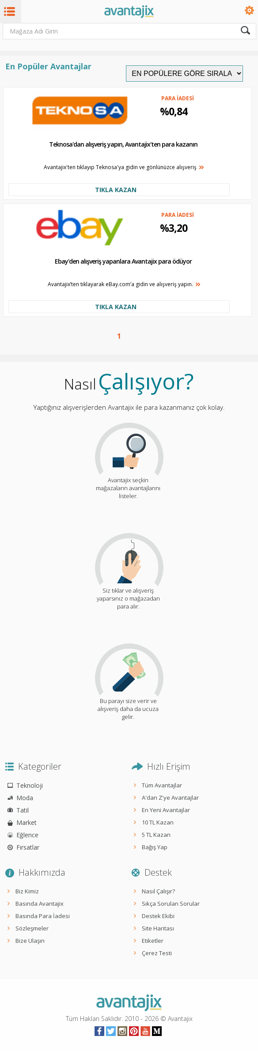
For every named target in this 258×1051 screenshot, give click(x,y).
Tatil (22, 810)
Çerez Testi (157, 953)
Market (26, 822)
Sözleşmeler (32, 928)
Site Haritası (158, 928)
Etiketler (152, 941)
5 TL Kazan (156, 835)
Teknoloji (29, 785)
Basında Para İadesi (42, 916)
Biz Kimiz (27, 891)
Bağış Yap (154, 847)
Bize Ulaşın (30, 941)
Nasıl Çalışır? (158, 891)
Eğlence (27, 835)
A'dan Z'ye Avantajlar (170, 797)
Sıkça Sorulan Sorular (171, 903)
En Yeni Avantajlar (166, 810)
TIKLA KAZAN (116, 189)
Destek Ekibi (158, 916)
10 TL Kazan (158, 822)
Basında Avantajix (39, 903)
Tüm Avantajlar (162, 785)
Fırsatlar (27, 847)
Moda (24, 798)
